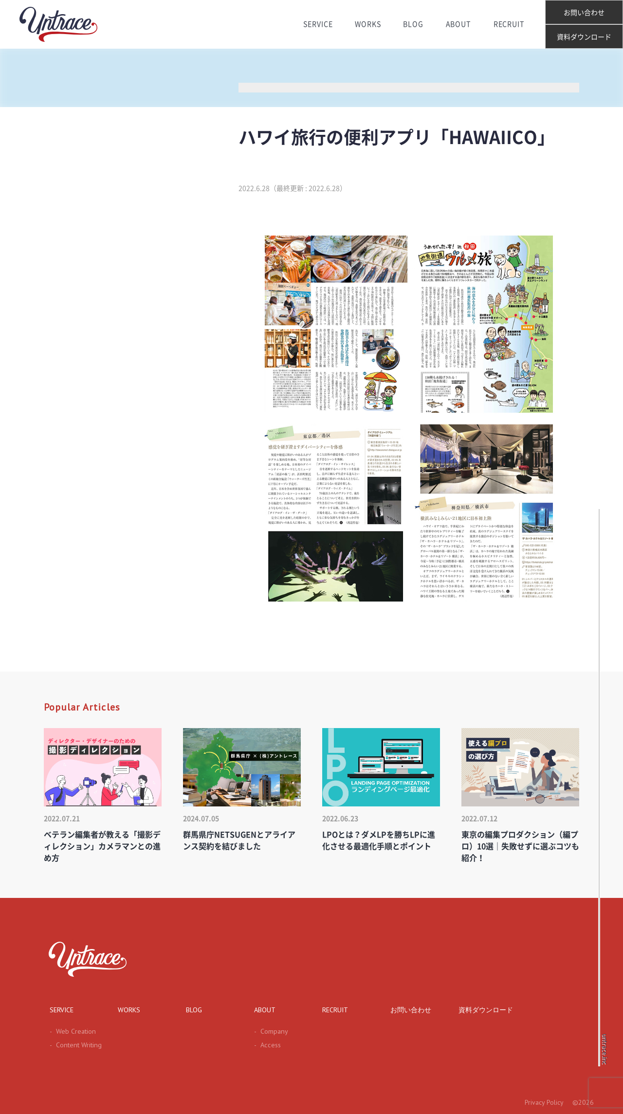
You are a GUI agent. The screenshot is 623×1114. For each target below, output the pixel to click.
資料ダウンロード (584, 37)
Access (266, 1045)
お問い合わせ (584, 12)
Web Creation (71, 1031)
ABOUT (459, 24)
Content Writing (74, 1045)
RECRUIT (510, 24)
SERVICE (316, 24)
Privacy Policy (543, 1102)
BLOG (413, 24)
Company (270, 1031)
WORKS (367, 24)
